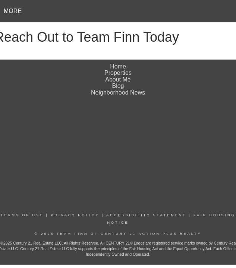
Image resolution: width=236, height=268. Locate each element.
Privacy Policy (75, 215)
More (13, 11)
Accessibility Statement (146, 215)
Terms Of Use (22, 215)
